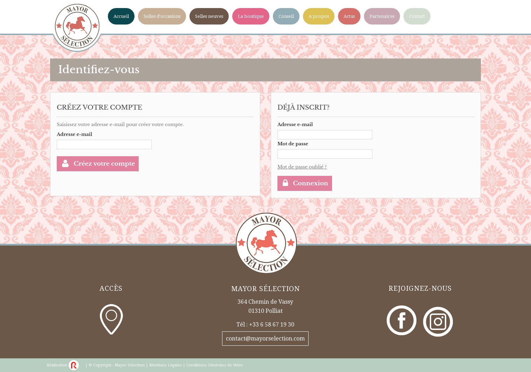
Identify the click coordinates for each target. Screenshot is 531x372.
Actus (349, 16)
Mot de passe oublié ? (302, 167)
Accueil (121, 16)
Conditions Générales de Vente (214, 365)
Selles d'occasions (162, 16)
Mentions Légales (165, 365)
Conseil (286, 16)
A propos (319, 16)
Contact (417, 16)
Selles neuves (209, 16)
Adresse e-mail (74, 134)
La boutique (251, 16)
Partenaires (382, 16)
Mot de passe (292, 144)
